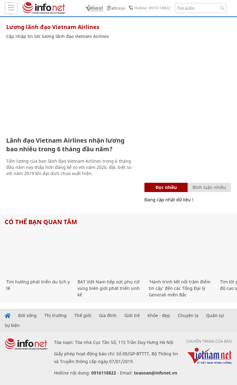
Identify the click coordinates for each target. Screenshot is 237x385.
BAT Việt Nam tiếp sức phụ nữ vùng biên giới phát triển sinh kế (108, 288)
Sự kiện (12, 325)
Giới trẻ (132, 315)
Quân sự (215, 315)
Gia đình (108, 315)
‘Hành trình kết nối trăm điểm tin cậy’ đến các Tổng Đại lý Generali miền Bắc (179, 288)
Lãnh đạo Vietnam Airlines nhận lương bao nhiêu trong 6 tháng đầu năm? (65, 144)
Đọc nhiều (166, 187)
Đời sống (27, 315)
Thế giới (82, 315)
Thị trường (55, 315)
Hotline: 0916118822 (148, 8)
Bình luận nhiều (209, 187)
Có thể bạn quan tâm (41, 222)
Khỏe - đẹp (159, 315)
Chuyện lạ (188, 315)
